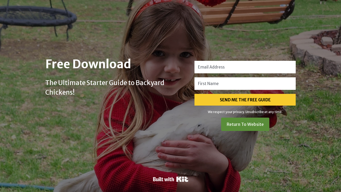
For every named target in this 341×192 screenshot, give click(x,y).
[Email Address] (245, 67)
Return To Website (245, 124)
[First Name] (245, 83)
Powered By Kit (170, 179)
